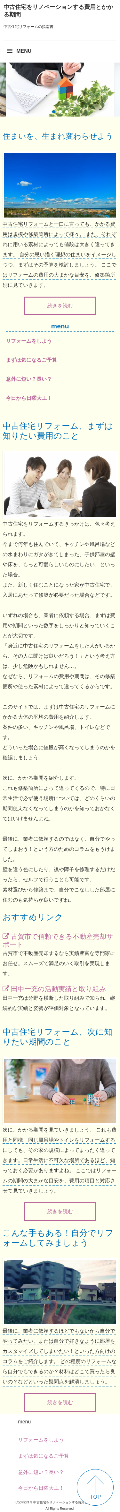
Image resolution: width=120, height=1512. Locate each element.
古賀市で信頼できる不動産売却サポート (58, 940)
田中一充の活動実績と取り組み (58, 988)
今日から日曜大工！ (29, 398)
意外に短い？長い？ (29, 379)
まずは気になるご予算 (31, 360)
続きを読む (60, 305)
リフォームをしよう (29, 341)
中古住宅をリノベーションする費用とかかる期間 (58, 10)
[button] (60, 48)
